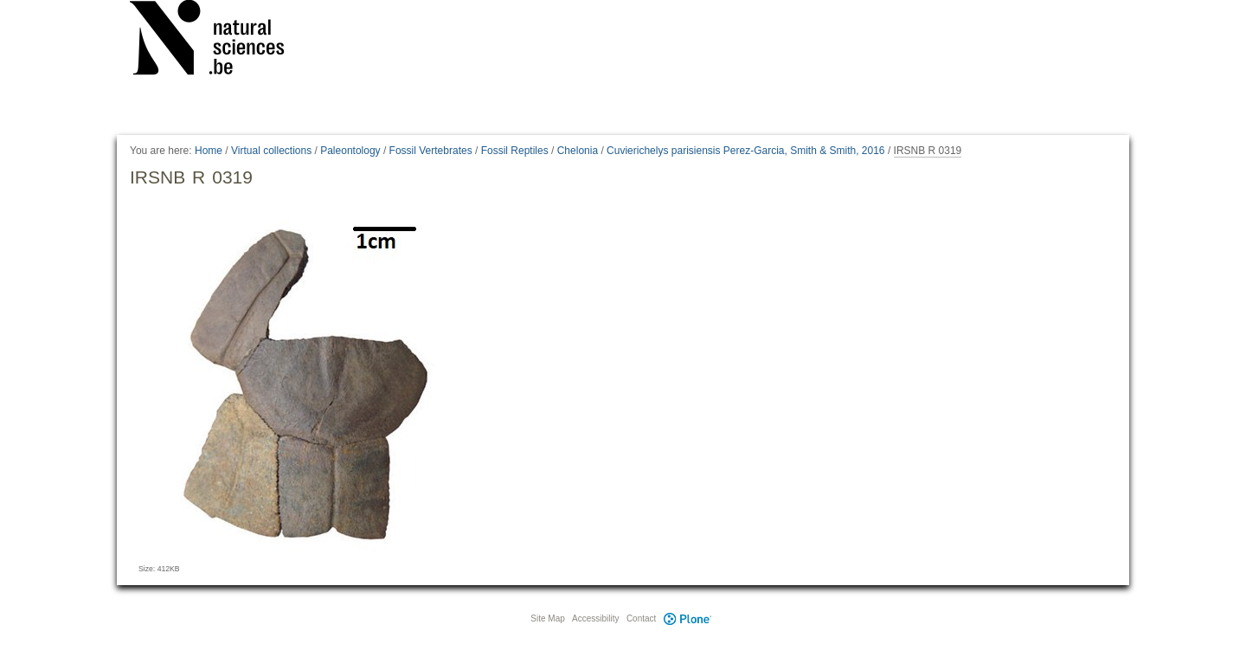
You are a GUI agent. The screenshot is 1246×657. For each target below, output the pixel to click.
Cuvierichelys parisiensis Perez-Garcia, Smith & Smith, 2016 (745, 151)
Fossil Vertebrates (430, 151)
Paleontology (350, 151)
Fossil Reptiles (515, 151)
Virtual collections (271, 151)
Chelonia (577, 151)
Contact (641, 618)
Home (208, 151)
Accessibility (595, 618)
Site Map (547, 618)
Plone (687, 618)
